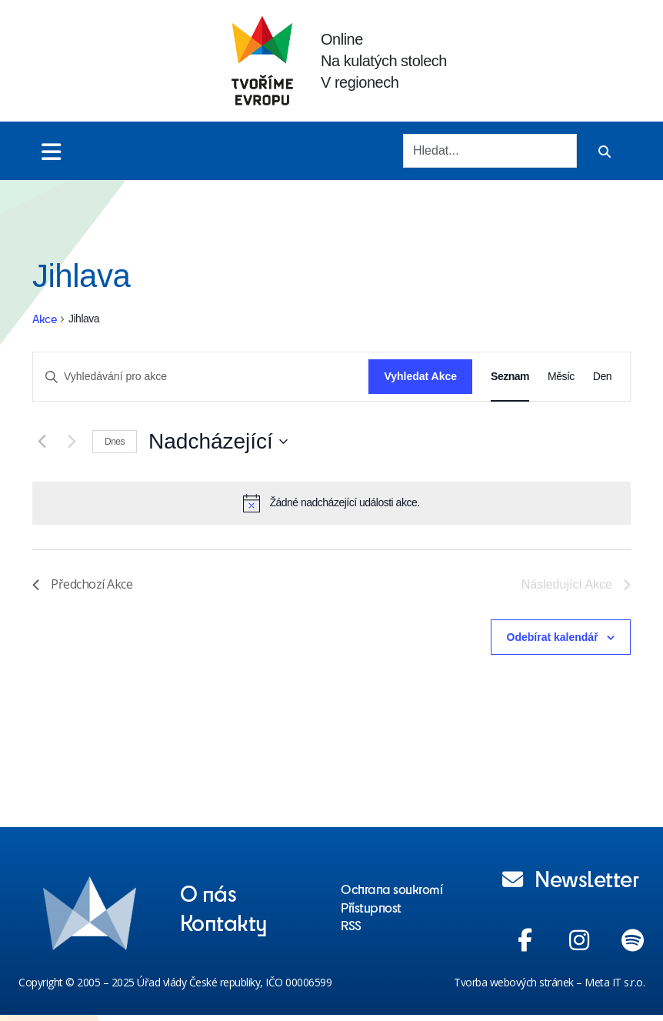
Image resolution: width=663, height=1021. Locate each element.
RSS (351, 925)
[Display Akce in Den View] (602, 376)
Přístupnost (371, 907)
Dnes (115, 441)
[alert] (331, 503)
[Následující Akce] (71, 441)
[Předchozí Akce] (41, 441)
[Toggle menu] (51, 151)
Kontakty (224, 921)
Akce (44, 319)
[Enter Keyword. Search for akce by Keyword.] (200, 376)
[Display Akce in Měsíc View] (561, 376)
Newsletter (570, 878)
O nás (208, 892)
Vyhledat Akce (420, 376)
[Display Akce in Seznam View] (510, 376)
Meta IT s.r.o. (615, 982)
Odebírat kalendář (552, 637)
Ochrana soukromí (391, 888)
